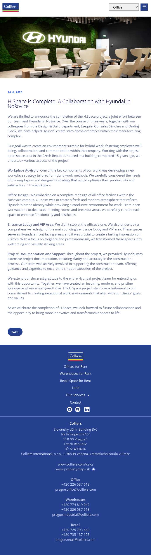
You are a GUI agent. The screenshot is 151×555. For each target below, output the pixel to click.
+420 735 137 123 (75, 534)
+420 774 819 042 (75, 504)
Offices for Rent (75, 366)
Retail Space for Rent (75, 380)
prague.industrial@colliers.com (75, 514)
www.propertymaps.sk (75, 469)
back (15, 332)
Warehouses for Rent (75, 373)
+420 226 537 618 (75, 484)
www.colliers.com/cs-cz (75, 464)
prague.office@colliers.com (75, 489)
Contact (75, 402)
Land (75, 387)
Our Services (75, 395)
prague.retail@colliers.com (75, 539)
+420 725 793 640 (75, 530)
